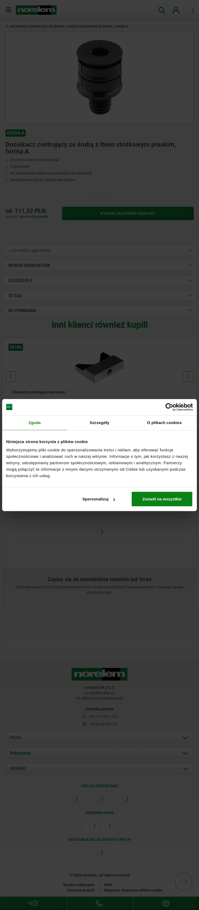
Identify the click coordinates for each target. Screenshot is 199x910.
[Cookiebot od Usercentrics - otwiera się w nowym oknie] (169, 407)
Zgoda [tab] (34, 422)
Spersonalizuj (98, 499)
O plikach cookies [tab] (164, 422)
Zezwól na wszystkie (162, 499)
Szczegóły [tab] (99, 422)
